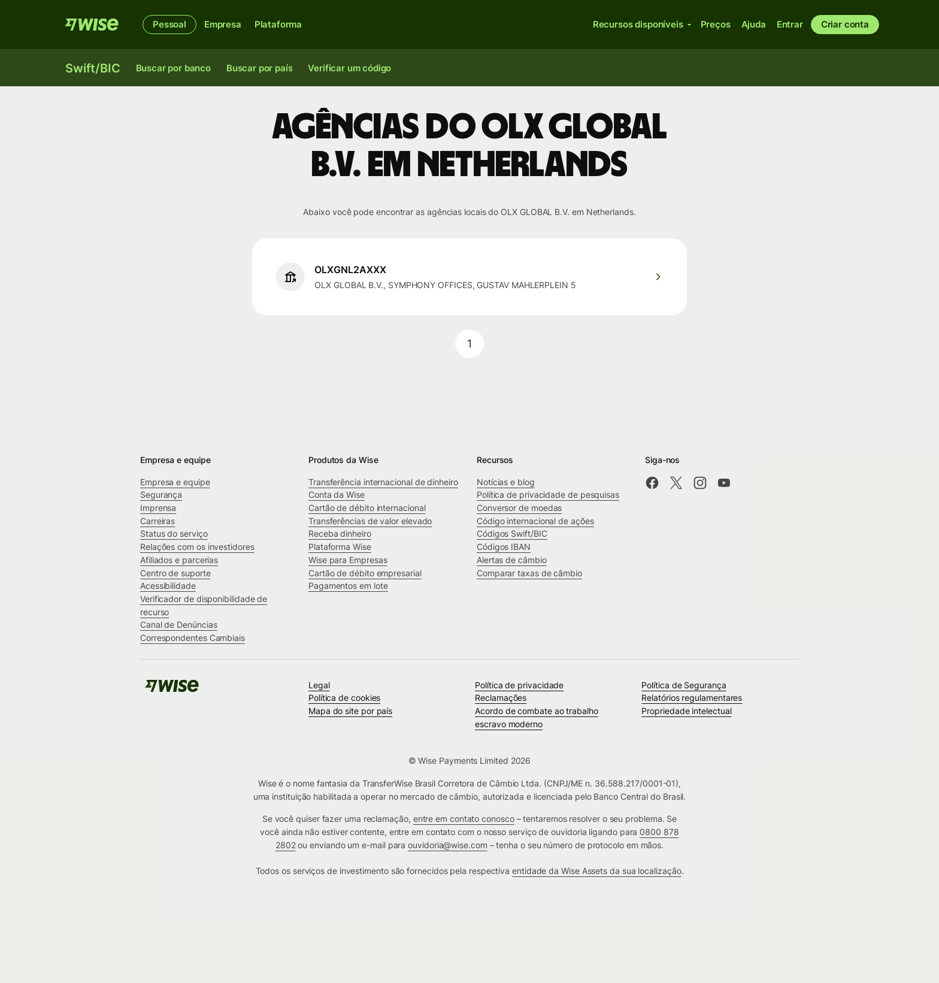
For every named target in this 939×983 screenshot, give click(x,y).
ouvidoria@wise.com (447, 845)
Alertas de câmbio (512, 560)
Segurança (161, 494)
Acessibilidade (168, 585)
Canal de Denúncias (178, 624)
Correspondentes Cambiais (192, 638)
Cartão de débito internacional (366, 508)
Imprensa (158, 508)
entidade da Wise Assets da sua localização (596, 871)
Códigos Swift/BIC (512, 533)
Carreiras (157, 521)
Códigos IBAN (504, 547)
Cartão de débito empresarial (365, 573)
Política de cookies (344, 697)
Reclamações (500, 697)
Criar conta (845, 24)
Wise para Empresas (347, 560)
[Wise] (91, 24)
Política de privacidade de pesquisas (548, 494)
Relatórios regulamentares (691, 697)
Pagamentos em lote (348, 585)
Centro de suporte (175, 573)
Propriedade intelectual (686, 711)
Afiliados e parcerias (179, 560)
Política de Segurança (683, 685)
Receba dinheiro (339, 533)
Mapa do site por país (350, 711)
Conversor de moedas (519, 508)
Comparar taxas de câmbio (529, 573)
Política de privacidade (519, 685)
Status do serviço (174, 533)
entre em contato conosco (463, 818)
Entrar (790, 24)
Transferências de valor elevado (370, 521)
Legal (319, 685)
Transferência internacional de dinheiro (383, 482)
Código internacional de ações (535, 521)
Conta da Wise (336, 494)
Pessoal (169, 24)
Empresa (222, 24)
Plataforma (278, 24)
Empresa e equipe (175, 482)
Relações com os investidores (197, 547)
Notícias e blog (506, 482)
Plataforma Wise (339, 547)
